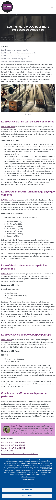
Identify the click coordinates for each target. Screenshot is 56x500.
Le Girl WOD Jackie (8, 127)
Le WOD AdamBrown (8, 200)
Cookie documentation (28, 479)
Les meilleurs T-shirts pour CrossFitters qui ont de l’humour (19, 454)
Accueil (3, 15)
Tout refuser (27, 490)
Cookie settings (27, 484)
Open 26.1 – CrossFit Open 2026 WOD (13, 448)
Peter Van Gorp (8, 37)
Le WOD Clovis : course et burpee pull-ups (14, 59)
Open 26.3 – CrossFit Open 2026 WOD (13, 442)
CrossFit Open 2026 (7, 451)
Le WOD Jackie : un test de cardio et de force (15, 50)
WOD (8, 15)
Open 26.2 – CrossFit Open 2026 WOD (13, 445)
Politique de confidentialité (28, 477)
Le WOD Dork (6, 274)
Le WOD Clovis (6, 340)
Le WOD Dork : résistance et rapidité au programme (17, 56)
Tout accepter (27, 496)
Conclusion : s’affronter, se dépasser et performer (16, 61)
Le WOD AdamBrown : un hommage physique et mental (18, 53)
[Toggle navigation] (52, 7)
